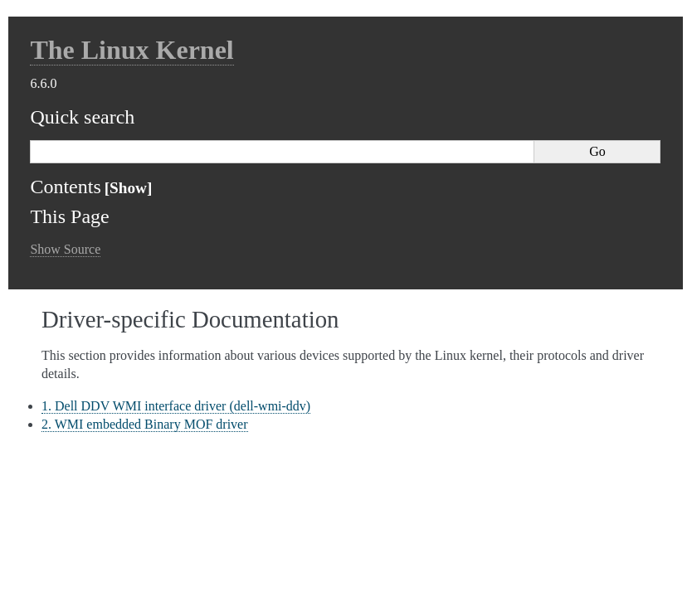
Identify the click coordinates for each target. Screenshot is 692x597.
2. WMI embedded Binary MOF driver (144, 424)
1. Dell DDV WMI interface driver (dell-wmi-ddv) (175, 406)
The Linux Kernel (131, 50)
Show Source (65, 249)
